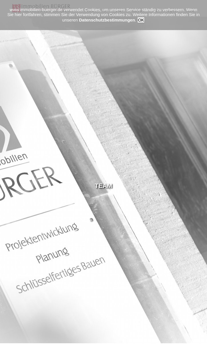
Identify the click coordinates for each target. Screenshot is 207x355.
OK (141, 19)
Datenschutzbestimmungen (107, 19)
